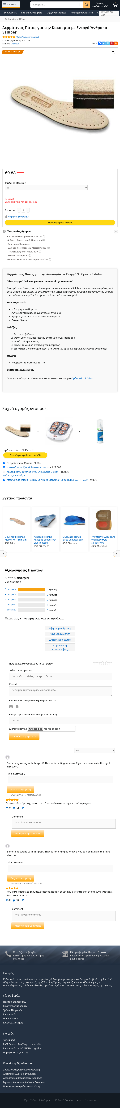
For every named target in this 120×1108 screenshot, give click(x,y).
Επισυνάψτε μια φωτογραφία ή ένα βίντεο (32, 699)
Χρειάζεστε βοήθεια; (26, 951)
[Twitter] (104, 43)
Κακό (99, 662)
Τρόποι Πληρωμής (12, 1009)
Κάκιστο (95, 662)
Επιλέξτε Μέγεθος (15, 182)
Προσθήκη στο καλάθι (60, 222)
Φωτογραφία (11, 705)
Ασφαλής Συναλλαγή (18, 216)
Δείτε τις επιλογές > (14, 475)
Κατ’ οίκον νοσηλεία (31, 12)
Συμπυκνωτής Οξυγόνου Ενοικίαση (21, 1068)
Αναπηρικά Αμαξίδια (82, 12)
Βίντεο (17, 705)
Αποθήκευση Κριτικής (24, 735)
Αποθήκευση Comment (28, 832)
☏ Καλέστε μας (107, 13)
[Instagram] (108, 43)
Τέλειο (110, 662)
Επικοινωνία (9, 1013)
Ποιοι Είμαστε (10, 1017)
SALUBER (15, 43)
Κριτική (13, 683)
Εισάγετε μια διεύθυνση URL (33, 713)
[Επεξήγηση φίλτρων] (44, 236)
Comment (18, 815)
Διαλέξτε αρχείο (18, 727)
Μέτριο (102, 662)
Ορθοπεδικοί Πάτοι (82, 378)
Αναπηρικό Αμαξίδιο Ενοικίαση (19, 1072)
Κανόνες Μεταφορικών (15, 1005)
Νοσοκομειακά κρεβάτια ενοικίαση (21, 1085)
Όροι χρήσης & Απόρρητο (37, 1099)
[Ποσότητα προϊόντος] (23, 210)
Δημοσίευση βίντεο (60, 638)
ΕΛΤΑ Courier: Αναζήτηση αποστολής (22, 1043)
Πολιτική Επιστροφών (14, 1000)
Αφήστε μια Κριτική (60, 627)
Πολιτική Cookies (64, 1099)
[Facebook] (100, 43)
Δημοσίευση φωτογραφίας (60, 646)
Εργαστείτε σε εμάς (13, 1021)
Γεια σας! (100, 5)
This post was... (16, 772)
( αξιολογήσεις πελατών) (27, 37)
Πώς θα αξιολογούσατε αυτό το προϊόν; (31, 662)
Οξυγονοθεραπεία (56, 12)
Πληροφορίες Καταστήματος (88, 951)
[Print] (116, 43)
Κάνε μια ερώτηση (60, 633)
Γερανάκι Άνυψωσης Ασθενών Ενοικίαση (24, 1081)
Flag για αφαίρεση (20, 788)
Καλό (106, 662)
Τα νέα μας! (9, 1038)
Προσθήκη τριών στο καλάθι (25, 455)
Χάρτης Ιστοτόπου (86, 1099)
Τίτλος (20, 669)
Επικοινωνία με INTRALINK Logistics (22, 1047)
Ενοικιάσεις (10, 12)
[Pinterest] (112, 43)
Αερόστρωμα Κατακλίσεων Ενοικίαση (22, 1077)
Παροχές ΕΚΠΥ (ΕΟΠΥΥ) (15, 1051)
